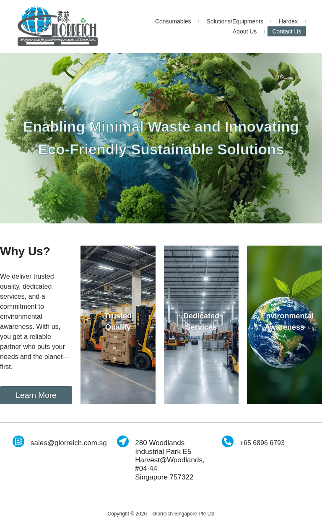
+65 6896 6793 (262, 442)
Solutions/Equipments (235, 21)
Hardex (288, 21)
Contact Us (286, 31)
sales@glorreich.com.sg (69, 443)
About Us (245, 31)
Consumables (173, 21)
